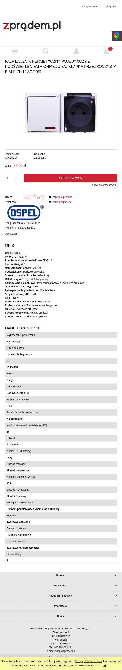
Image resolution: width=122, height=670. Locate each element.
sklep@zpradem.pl (65, 651)
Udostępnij (11, 233)
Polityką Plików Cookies (88, 661)
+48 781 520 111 (63, 647)
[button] (15, 51)
